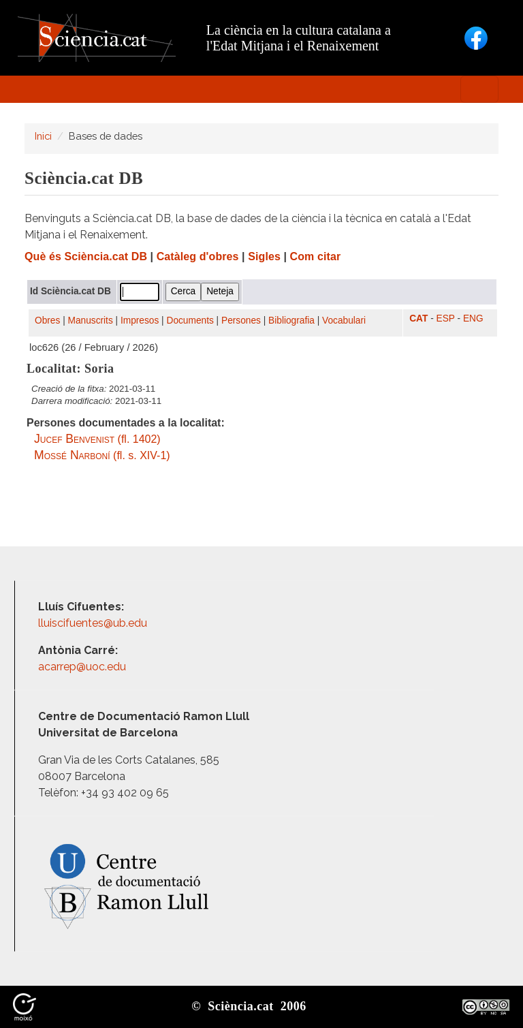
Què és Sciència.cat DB (86, 256)
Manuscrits (90, 320)
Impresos (140, 320)
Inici (43, 136)
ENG (473, 318)
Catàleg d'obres (198, 256)
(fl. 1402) (97, 439)
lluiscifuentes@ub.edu (94, 623)
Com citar (315, 256)
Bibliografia (291, 320)
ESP (446, 318)
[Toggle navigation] (479, 89)
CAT (418, 318)
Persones (241, 320)
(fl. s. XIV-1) (102, 455)
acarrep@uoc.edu (82, 666)
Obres (47, 320)
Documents (190, 320)
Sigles (264, 256)
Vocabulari (344, 320)
